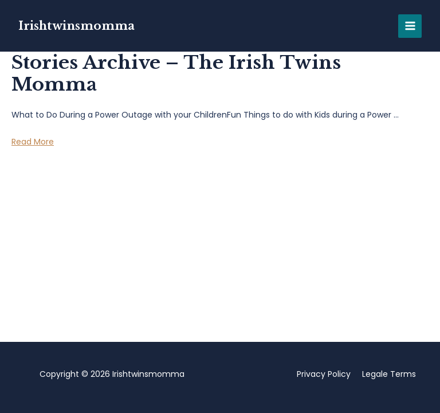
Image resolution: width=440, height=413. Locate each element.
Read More (32, 141)
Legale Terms (389, 374)
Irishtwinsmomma (76, 26)
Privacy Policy (324, 374)
